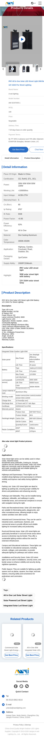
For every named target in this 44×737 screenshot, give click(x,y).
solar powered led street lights (18, 600)
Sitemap (28, 725)
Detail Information (12, 158)
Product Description (32, 158)
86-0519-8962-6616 (14, 700)
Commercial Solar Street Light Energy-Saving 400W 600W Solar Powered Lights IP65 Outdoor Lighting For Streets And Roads (11, 649)
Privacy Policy (18, 725)
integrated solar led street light (18, 606)
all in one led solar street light (18, 595)
